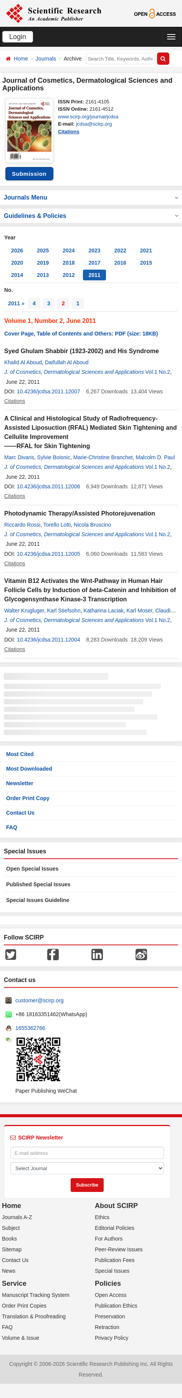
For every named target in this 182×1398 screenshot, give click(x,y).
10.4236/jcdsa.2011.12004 (48, 640)
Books (9, 1239)
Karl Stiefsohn (64, 610)
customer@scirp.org (39, 1000)
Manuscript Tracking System (35, 1295)
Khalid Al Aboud (23, 362)
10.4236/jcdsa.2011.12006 (48, 486)
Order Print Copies (24, 1306)
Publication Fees (115, 1260)
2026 (17, 250)
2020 (17, 263)
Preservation (110, 1316)
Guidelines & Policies (91, 216)
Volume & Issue (20, 1338)
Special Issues (112, 1271)
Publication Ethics (116, 1306)
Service (14, 1283)
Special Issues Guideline (37, 900)
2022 (120, 250)
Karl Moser (139, 610)
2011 (94, 275)
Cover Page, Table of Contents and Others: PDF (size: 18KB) (81, 334)
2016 (120, 263)
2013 (43, 275)
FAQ (11, 827)
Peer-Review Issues (119, 1249)
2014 (17, 275)
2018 (68, 263)
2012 (68, 275)
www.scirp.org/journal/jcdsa (88, 117)
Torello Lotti (57, 525)
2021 (146, 250)
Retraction (107, 1327)
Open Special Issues (32, 869)
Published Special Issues (38, 884)
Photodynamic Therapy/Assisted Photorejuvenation (79, 513)
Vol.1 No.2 (158, 372)
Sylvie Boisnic (53, 457)
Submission (29, 173)
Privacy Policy (111, 1338)
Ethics (102, 1217)
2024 (68, 250)
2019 (43, 263)
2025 (43, 250)
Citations (68, 131)
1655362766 (30, 1028)
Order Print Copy (28, 798)
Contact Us (20, 813)
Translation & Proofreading (34, 1316)
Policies (108, 1283)
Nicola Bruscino (92, 525)
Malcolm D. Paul (155, 457)
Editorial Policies (114, 1228)
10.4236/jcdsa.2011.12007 (48, 391)
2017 (94, 263)
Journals (46, 59)
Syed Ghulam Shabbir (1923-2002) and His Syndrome (81, 351)
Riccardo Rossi (22, 525)
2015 (146, 263)
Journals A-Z (17, 1217)
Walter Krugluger (24, 610)
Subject (11, 1228)
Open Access (111, 1295)
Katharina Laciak (103, 610)
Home (21, 59)
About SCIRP (116, 1206)
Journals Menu (91, 197)
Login (17, 37)
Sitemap (12, 1249)
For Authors (108, 1239)
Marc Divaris (19, 457)
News (8, 1271)
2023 (94, 250)
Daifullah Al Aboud (67, 362)
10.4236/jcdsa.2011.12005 (48, 554)
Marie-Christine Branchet (103, 457)
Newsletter (19, 783)
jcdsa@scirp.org (94, 124)
